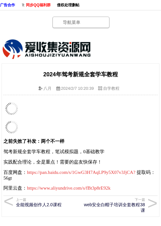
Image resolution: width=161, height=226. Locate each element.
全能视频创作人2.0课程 (47, 202)
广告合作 (7, 5)
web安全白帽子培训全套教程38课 (114, 205)
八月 (47, 88)
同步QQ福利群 (38, 5)
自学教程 (111, 88)
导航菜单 (71, 22)
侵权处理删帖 (68, 5)
